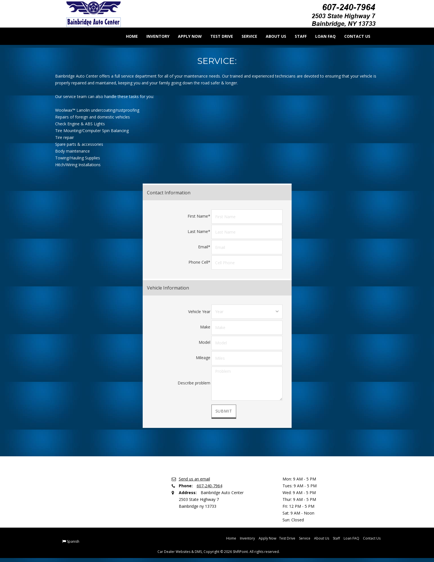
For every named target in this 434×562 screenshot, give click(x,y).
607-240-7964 (209, 485)
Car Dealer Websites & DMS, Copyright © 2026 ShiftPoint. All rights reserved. (218, 551)
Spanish (73, 541)
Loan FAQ (321, 36)
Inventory (153, 36)
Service (245, 36)
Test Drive (217, 36)
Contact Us (353, 36)
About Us (272, 36)
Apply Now (186, 36)
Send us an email (194, 478)
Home (128, 36)
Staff (297, 36)
